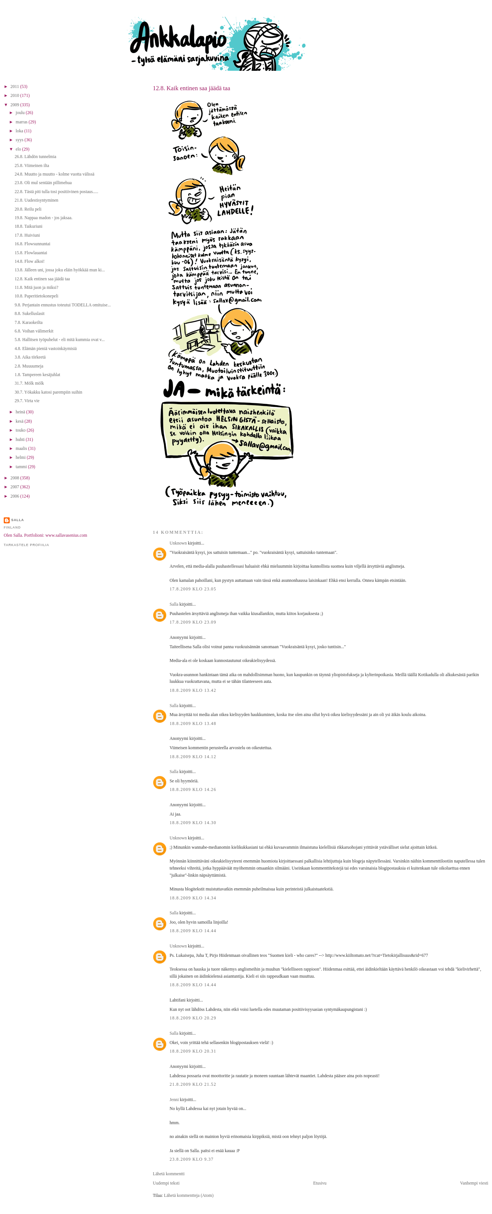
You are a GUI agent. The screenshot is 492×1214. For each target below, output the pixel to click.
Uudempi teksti (166, 1183)
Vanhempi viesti (474, 1183)
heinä (21, 412)
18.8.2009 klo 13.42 (193, 690)
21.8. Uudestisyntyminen (36, 200)
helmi (21, 457)
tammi (22, 466)
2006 (15, 496)
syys (20, 140)
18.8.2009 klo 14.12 (193, 756)
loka (20, 131)
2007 (15, 487)
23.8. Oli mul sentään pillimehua (43, 182)
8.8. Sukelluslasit (29, 313)
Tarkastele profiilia (26, 545)
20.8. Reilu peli (28, 209)
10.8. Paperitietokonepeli (36, 296)
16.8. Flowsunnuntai (32, 244)
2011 (15, 86)
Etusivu (320, 1183)
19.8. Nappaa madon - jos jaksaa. (43, 217)
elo (19, 149)
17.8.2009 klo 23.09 (193, 622)
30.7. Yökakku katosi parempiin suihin (48, 392)
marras (22, 122)
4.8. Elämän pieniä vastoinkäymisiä (46, 348)
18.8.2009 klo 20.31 (193, 1051)
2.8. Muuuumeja (29, 366)
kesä (20, 421)
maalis (22, 448)
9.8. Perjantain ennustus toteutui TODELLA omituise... (63, 305)
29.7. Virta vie (27, 400)
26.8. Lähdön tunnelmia (35, 156)
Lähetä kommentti (168, 1174)
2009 (15, 105)
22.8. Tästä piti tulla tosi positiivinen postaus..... (56, 191)
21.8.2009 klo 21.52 (193, 1084)
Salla (174, 604)
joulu (21, 112)
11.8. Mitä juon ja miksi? (36, 287)
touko (21, 430)
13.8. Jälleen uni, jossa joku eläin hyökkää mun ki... (60, 270)
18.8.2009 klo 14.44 (193, 930)
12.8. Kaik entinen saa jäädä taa (191, 88)
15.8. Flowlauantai (31, 252)
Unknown (178, 543)
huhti (21, 439)
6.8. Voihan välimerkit (34, 331)
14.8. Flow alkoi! (30, 261)
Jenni (174, 1099)
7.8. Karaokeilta (28, 322)
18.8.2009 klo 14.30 (193, 822)
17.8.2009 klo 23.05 (193, 589)
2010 (15, 95)
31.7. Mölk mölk (29, 383)
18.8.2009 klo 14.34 (193, 898)
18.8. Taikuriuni (28, 226)
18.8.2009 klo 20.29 (193, 1018)
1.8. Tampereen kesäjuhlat (37, 374)
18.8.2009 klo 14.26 (193, 789)
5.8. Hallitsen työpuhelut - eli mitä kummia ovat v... (60, 339)
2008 (15, 478)
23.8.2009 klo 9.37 (192, 1159)
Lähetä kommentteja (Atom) (189, 1195)
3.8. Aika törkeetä (30, 357)
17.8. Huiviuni (27, 235)
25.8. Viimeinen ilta (32, 165)
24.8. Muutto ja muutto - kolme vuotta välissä (54, 174)
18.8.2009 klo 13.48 (193, 723)
